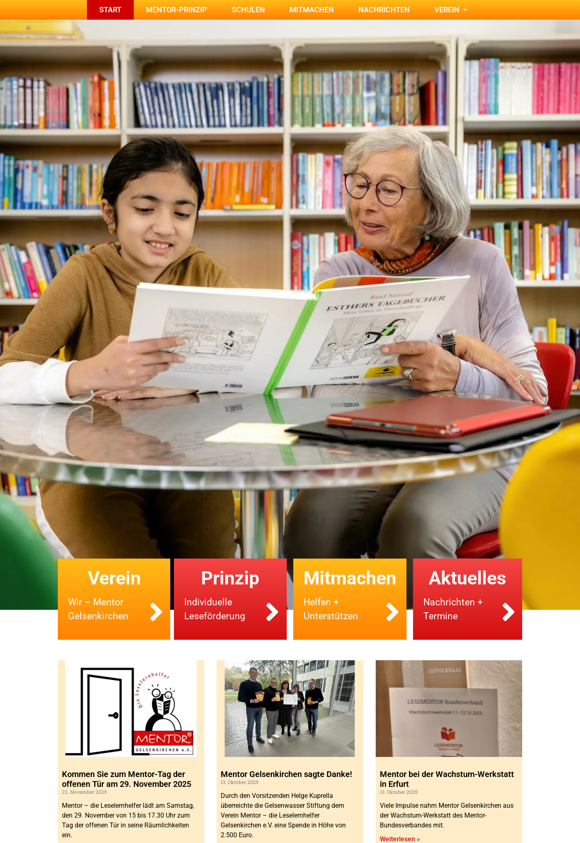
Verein (450, 9)
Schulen (248, 9)
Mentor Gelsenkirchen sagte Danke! (286, 774)
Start (110, 9)
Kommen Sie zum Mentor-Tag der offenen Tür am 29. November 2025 (126, 779)
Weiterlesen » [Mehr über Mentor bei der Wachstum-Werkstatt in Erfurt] (400, 839)
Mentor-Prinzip (176, 9)
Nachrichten (384, 9)
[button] (451, 10)
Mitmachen (312, 9)
